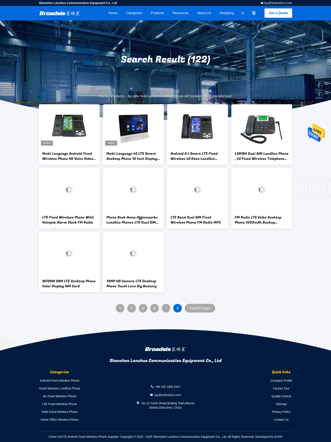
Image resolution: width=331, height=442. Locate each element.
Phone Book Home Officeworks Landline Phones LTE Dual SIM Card (132, 220)
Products (157, 13)
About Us (204, 13)
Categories (134, 13)
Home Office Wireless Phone (59, 419)
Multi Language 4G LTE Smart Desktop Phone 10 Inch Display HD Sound (131, 156)
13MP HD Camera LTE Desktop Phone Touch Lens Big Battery (131, 284)
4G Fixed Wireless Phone (59, 396)
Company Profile (281, 380)
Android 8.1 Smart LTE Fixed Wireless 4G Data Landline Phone (194, 156)
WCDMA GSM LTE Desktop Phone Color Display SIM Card (69, 284)
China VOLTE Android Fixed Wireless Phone (78, 436)
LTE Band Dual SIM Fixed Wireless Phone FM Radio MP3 (196, 220)
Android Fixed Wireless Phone (59, 380)
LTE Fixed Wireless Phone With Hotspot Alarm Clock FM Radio (68, 220)
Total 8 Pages (200, 308)
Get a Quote (278, 13)
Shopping (227, 13)
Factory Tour (281, 388)
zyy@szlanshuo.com (277, 3)
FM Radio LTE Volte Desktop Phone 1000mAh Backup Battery (258, 220)
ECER (278, 436)
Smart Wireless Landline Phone (59, 388)
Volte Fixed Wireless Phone (59, 412)
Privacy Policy (281, 412)
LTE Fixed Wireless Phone (59, 404)
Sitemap (281, 404)
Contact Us (281, 419)
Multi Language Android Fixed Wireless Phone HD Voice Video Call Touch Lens (67, 156)
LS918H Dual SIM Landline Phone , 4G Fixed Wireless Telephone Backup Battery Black (262, 156)
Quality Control (281, 396)
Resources (180, 13)
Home (113, 13)
